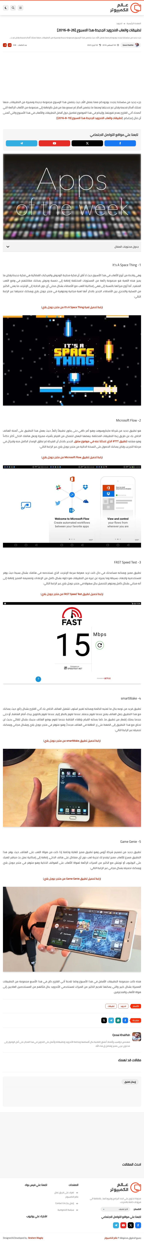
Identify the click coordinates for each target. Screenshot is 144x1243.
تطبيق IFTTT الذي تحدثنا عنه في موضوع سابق (100, 441)
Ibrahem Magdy (35, 1238)
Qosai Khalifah (128, 45)
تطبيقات (111, 1006)
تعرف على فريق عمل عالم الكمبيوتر (66, 1194)
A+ (10, 45)
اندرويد (119, 23)
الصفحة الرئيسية (134, 23)
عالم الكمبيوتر (110, 1238)
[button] (125, 1020)
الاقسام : (137, 1209)
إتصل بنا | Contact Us (66, 1203)
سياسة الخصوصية (68, 1210)
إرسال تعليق (130, 1082)
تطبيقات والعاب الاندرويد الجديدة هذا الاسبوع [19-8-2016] (89, 118)
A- (5, 45)
